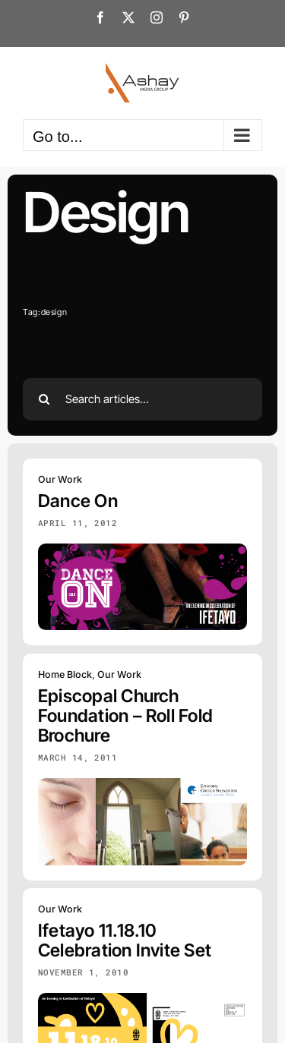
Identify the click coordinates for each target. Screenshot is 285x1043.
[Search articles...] (142, 399)
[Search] (44, 399)
